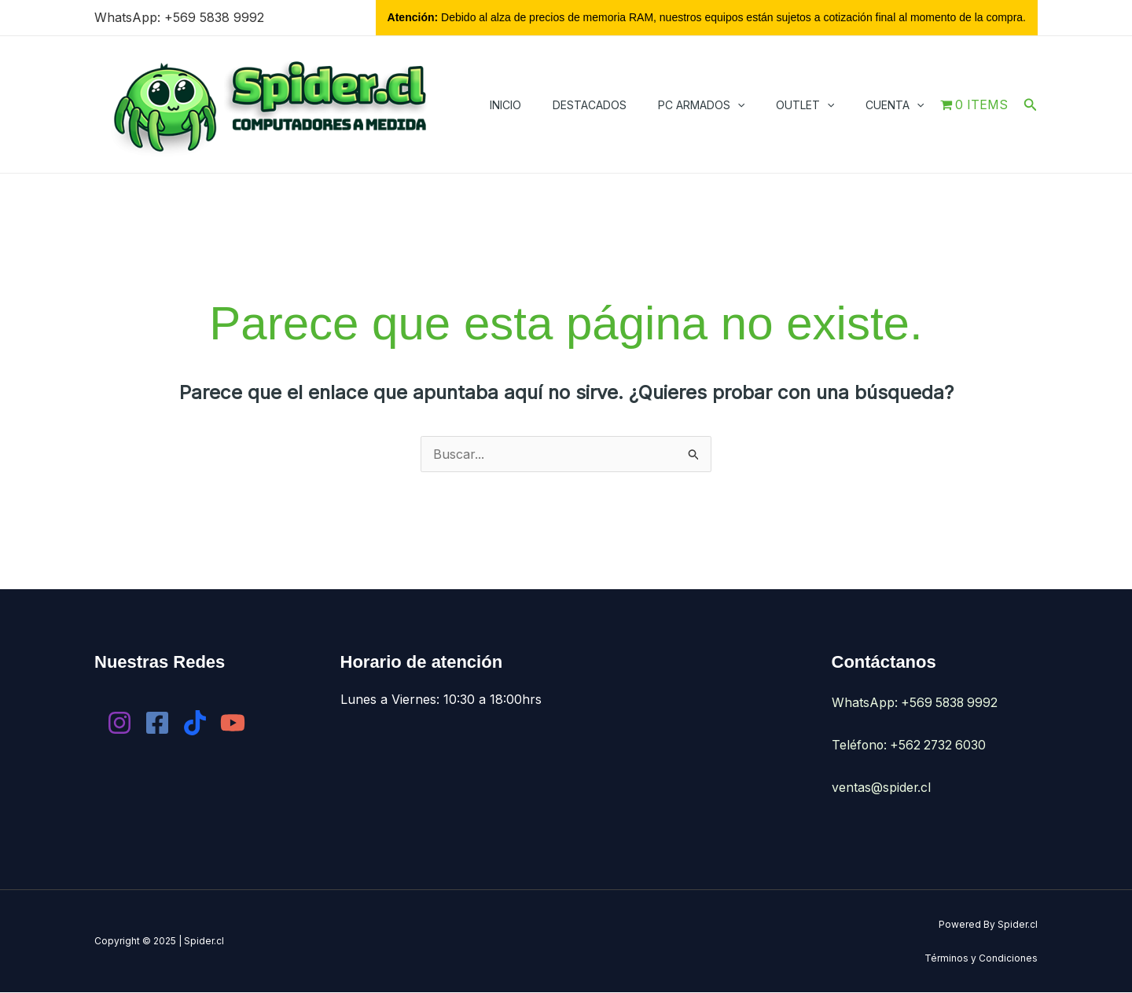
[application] (737, 105)
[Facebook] (157, 723)
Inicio (505, 105)
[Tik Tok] (195, 723)
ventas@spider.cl (882, 787)
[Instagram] (119, 723)
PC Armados (701, 105)
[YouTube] (233, 723)
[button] (1031, 105)
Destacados (590, 105)
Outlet (805, 105)
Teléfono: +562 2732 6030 (911, 745)
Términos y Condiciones (981, 958)
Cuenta (895, 105)
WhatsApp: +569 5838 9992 (179, 17)
